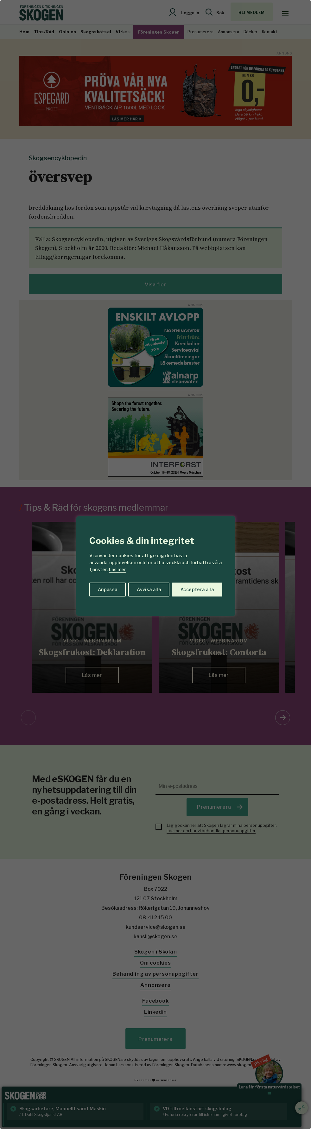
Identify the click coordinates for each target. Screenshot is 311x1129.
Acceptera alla (197, 589)
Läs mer (117, 569)
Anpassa (107, 589)
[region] (155, 564)
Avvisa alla (149, 589)
